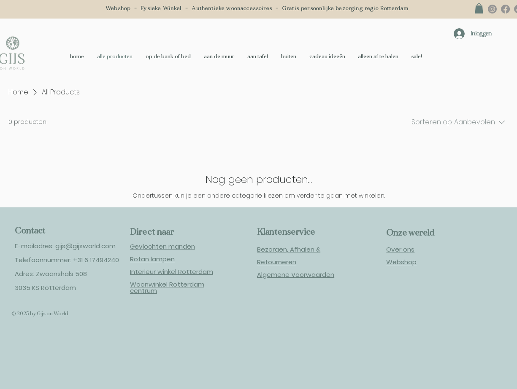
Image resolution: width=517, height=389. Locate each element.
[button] (479, 8)
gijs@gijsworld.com (85, 245)
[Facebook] (505, 9)
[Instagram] (492, 9)
